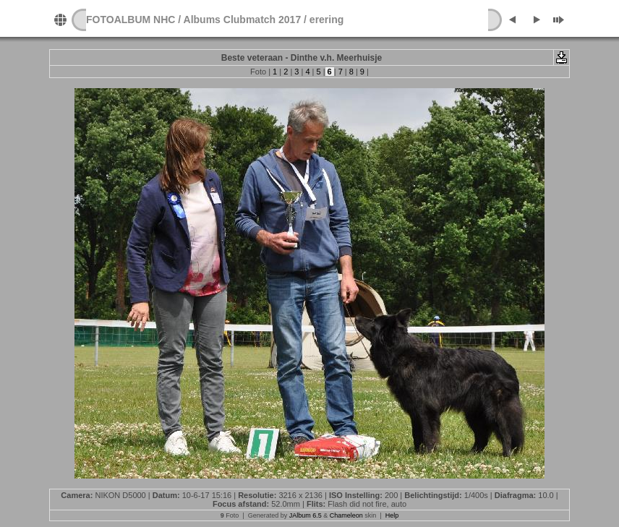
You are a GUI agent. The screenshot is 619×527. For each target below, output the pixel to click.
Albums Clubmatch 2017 (243, 19)
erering (326, 19)
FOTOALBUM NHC (130, 19)
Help (392, 515)
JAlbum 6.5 (305, 515)
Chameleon (346, 515)
